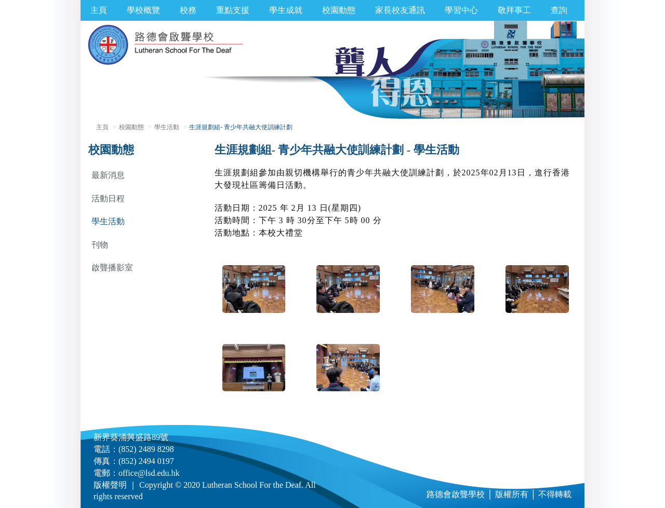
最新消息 (108, 175)
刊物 (99, 244)
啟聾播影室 (112, 267)
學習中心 (461, 10)
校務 (188, 10)
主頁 (98, 10)
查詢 (559, 10)
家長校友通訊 (400, 10)
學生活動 (166, 127)
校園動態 (338, 10)
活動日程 (108, 198)
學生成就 (285, 10)
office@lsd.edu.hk (149, 473)
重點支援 (232, 10)
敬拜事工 (514, 10)
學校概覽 (143, 10)
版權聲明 (110, 484)
